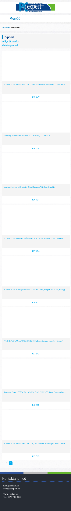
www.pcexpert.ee (11, 485)
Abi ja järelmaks (10, 41)
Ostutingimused (10, 45)
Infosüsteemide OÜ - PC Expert (35, 7)
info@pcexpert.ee (11, 489)
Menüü (14, 18)
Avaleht (6, 27)
